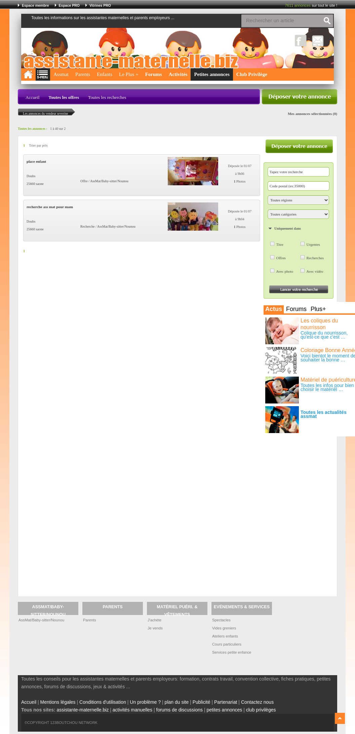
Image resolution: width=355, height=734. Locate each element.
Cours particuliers (226, 644)
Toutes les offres (63, 97)
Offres (281, 258)
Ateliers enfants (225, 636)
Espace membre (35, 5)
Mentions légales (58, 702)
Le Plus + (129, 74)
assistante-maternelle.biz (83, 709)
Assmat (61, 74)
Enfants (104, 74)
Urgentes (313, 244)
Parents (82, 74)
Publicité (201, 702)
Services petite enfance (231, 652)
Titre (279, 244)
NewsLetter (318, 40)
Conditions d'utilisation (102, 702)
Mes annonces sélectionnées (310, 114)
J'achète (154, 620)
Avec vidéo (314, 271)
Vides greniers (224, 628)
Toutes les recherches (107, 97)
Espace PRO (69, 5)
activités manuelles (132, 709)
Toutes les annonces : (32, 128)
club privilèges (261, 709)
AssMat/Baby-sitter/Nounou (41, 620)
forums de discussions (179, 709)
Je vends (155, 628)
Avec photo (284, 271)
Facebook (301, 40)
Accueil (32, 97)
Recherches (315, 258)
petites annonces (224, 709)
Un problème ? (145, 702)
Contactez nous (257, 702)
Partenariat (225, 702)
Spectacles (221, 620)
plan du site (177, 702)
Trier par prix (38, 145)
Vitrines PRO (100, 5)
